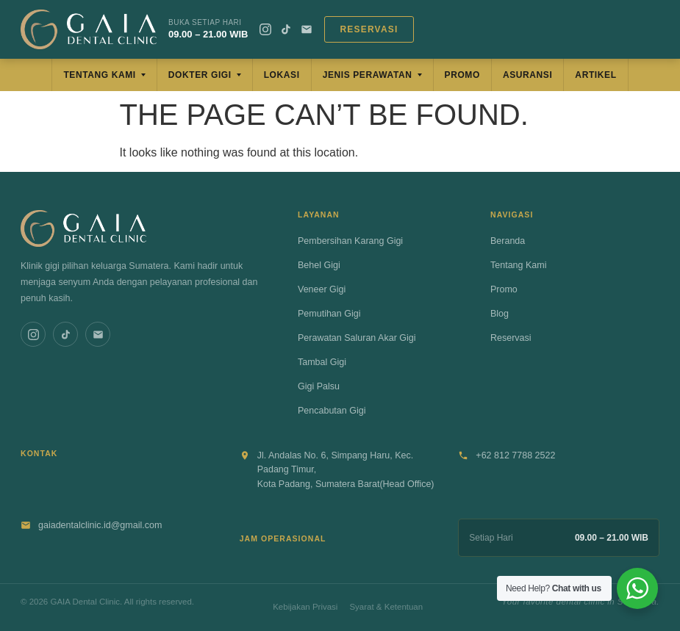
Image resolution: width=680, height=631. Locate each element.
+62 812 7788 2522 (515, 455)
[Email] (306, 29)
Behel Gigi (319, 265)
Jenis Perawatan (367, 75)
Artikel (595, 75)
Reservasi (369, 29)
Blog (499, 314)
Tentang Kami (99, 75)
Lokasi (282, 75)
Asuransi (527, 75)
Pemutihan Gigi (329, 314)
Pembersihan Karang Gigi (350, 241)
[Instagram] (265, 29)
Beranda (507, 241)
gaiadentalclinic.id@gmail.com (100, 525)
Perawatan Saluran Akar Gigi (357, 338)
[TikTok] (286, 29)
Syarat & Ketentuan (386, 606)
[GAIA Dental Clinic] (89, 29)
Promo (462, 75)
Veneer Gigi (322, 289)
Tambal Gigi (322, 362)
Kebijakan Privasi (305, 606)
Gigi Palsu (319, 386)
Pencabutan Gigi (331, 410)
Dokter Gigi (200, 75)
